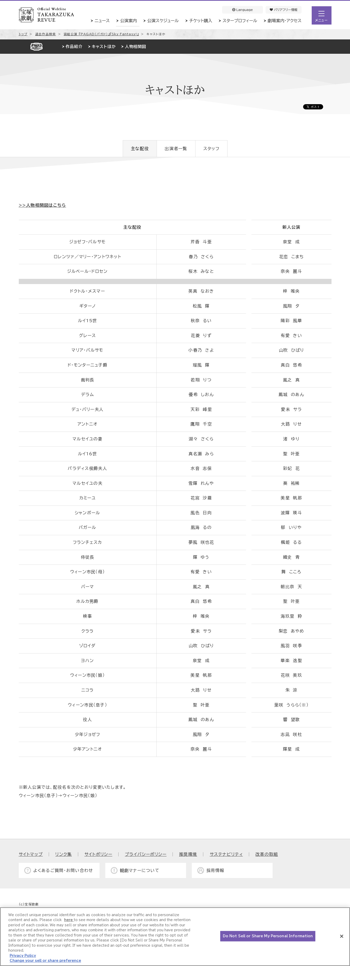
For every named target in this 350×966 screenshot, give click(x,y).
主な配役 (140, 148)
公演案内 (128, 21)
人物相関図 (135, 47)
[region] (175, 936)
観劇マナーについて (140, 870)
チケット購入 (200, 21)
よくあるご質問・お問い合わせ (63, 870)
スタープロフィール (240, 21)
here (69, 920)
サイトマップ (31, 854)
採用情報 (215, 870)
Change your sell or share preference (45, 960)
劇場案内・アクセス (285, 21)
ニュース (102, 21)
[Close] (341, 936)
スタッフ (211, 148)
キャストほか (104, 47)
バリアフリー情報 (283, 9)
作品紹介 (74, 47)
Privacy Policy (23, 955)
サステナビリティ (226, 854)
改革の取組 (266, 854)
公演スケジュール (163, 21)
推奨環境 (188, 854)
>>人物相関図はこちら (42, 205)
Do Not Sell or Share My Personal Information (268, 936)
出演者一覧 (176, 148)
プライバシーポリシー (146, 854)
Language (242, 9)
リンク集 (63, 854)
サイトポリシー (98, 854)
